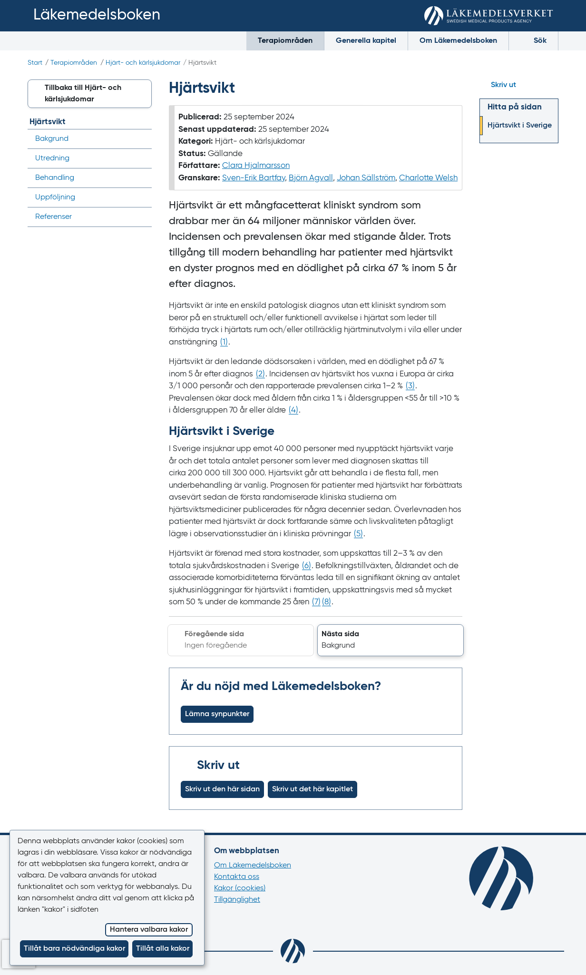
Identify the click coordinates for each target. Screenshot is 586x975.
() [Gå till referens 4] (293, 410)
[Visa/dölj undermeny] (141, 177)
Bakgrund (51, 139)
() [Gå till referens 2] (260, 374)
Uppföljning (55, 197)
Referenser (53, 217)
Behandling (54, 178)
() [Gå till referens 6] (306, 566)
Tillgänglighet (237, 900)
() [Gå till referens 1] (224, 342)
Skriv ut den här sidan (222, 789)
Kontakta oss (236, 877)
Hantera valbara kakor (149, 930)
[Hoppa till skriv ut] (518, 85)
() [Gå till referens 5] (358, 534)
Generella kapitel (366, 41)
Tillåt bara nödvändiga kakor (74, 949)
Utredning (52, 158)
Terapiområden (285, 41)
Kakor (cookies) (239, 888)
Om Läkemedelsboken (458, 41)
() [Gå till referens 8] (326, 602)
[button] (390, 640)
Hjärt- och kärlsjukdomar (143, 62)
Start (35, 62)
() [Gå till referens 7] (316, 602)
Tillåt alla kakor (162, 949)
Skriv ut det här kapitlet (312, 789)
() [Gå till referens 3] (410, 386)
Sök (533, 40)
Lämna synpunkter (217, 714)
